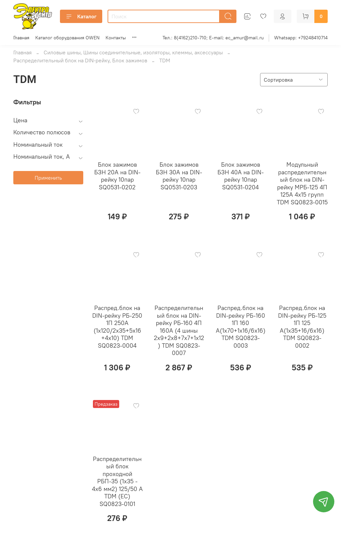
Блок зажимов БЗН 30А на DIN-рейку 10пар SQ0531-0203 (179, 176)
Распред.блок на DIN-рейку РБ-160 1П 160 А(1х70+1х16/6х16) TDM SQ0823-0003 (240, 326)
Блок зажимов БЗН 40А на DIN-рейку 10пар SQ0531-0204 (240, 176)
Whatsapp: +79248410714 (301, 38)
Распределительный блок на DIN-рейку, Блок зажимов (80, 60)
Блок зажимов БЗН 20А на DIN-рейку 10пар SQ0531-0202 (117, 176)
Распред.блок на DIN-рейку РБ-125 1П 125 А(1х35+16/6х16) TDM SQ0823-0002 (302, 326)
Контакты (116, 38)
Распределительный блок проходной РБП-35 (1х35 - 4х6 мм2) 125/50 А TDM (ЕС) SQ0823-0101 (117, 481)
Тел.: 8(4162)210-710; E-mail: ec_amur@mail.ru (213, 38)
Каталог (81, 16)
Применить (48, 177)
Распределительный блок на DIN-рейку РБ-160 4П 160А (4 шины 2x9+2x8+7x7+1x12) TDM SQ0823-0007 (179, 330)
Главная (21, 38)
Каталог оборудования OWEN (67, 38)
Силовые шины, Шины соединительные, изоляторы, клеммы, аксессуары (133, 52)
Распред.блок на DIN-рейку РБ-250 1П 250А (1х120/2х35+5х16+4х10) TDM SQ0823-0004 (117, 326)
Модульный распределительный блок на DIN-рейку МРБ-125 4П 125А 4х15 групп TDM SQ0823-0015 (302, 183)
